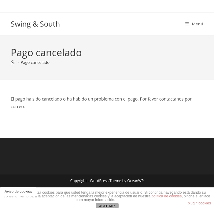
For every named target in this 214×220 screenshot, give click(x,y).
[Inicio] (13, 62)
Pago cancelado (35, 62)
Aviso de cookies (18, 191)
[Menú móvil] (194, 24)
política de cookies (166, 196)
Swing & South (35, 24)
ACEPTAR (107, 206)
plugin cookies (199, 203)
